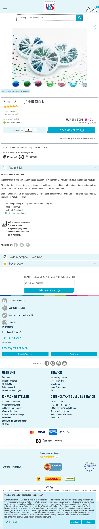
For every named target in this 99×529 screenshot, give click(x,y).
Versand (93, 123)
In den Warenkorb (71, 130)
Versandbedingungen (11, 405)
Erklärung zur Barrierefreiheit (14, 421)
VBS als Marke (8, 384)
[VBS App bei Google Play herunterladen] (40, 496)
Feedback (74, 354)
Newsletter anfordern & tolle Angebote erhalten (49, 277)
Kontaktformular (25, 354)
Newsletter (55, 384)
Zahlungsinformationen (12, 408)
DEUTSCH (49, 505)
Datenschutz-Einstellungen (13, 414)
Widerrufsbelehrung (10, 411)
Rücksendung (8, 417)
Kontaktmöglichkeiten (60, 411)
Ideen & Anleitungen (59, 387)
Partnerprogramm (9, 381)
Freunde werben (57, 381)
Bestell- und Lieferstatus (61, 414)
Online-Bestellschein (11, 401)
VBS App (5, 424)
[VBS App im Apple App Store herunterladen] (59, 496)
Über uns (6, 377)
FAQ (52, 390)
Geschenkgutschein (59, 377)
